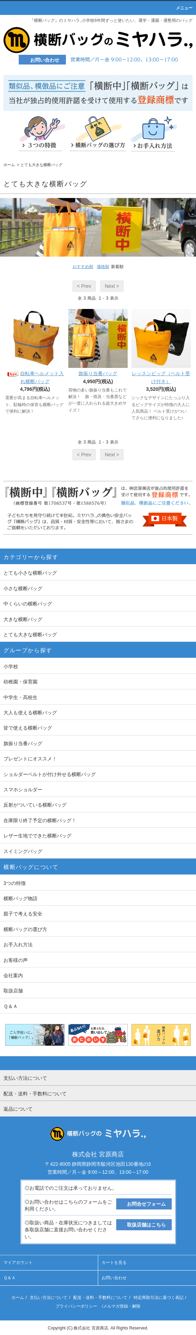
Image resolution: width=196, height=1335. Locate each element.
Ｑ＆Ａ (9, 1277)
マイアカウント (18, 1262)
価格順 (103, 266)
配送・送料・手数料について (100, 1297)
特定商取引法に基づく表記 (159, 1297)
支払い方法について (48, 1297)
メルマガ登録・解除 (121, 1306)
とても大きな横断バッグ (41, 165)
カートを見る (114, 1262)
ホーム (9, 165)
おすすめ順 (83, 266)
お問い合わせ (114, 1277)
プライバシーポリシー (76, 1306)
